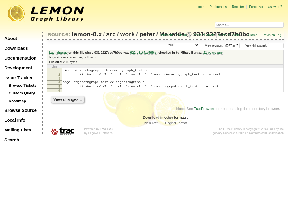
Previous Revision (174, 35)
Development (18, 67)
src (111, 34)
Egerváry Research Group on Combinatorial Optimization (247, 136)
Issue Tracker (18, 77)
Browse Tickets (23, 85)
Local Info (14, 120)
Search (11, 139)
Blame (252, 35)
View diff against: (264, 45)
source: (59, 34)
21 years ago (213, 52)
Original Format (176, 126)
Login (200, 6)
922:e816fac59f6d (143, 52)
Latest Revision (203, 35)
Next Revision (229, 35)
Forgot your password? (265, 6)
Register (238, 6)
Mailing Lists (17, 129)
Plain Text (151, 126)
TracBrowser (204, 112)
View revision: (214, 45)
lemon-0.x (87, 34)
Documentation (20, 57)
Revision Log (272, 35)
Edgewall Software (100, 136)
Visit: (171, 45)
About (10, 38)
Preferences (218, 6)
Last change (58, 52)
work (127, 34)
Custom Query (22, 93)
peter (147, 34)
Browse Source (20, 110)
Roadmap (17, 101)
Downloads (16, 48)
